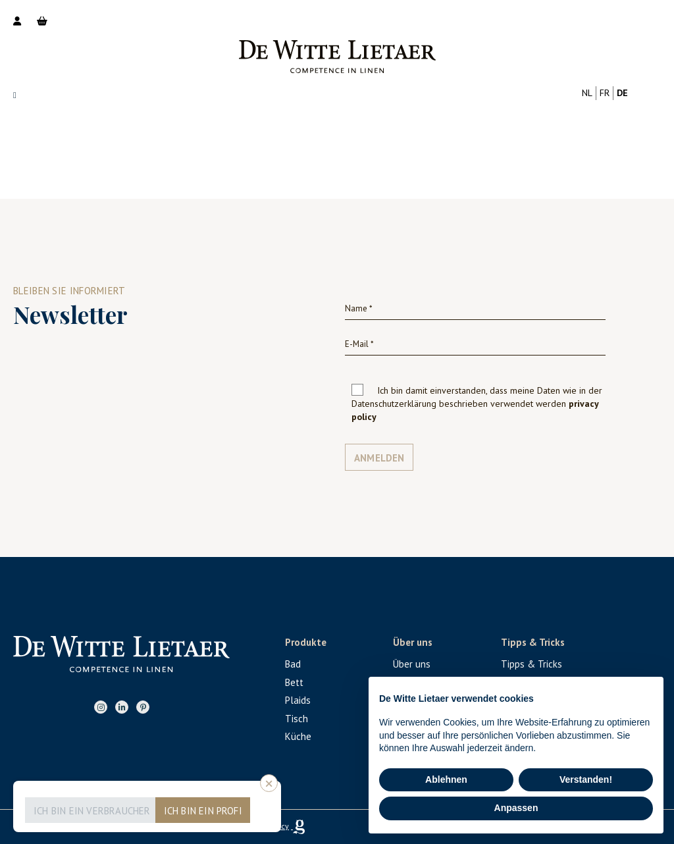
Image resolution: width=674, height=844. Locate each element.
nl (587, 93)
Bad (293, 664)
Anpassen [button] (516, 808)
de (622, 93)
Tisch (296, 718)
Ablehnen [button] (446, 779)
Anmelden (379, 458)
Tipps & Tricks (531, 664)
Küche (298, 736)
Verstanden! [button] (585, 779)
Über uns (411, 664)
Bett (294, 682)
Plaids (298, 700)
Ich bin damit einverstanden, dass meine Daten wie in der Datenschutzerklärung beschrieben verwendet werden (476, 403)
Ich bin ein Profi (203, 810)
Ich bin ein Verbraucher (92, 810)
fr (604, 93)
